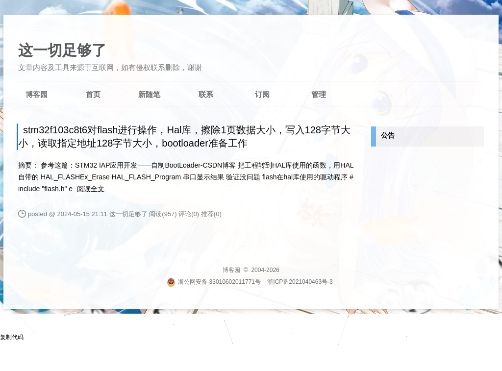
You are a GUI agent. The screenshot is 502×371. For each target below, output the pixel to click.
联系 (206, 94)
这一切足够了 (62, 50)
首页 (93, 94)
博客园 (36, 94)
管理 (318, 94)
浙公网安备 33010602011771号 (214, 281)
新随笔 (149, 94)
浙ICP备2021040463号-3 (299, 281)
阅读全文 (90, 189)
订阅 (262, 94)
